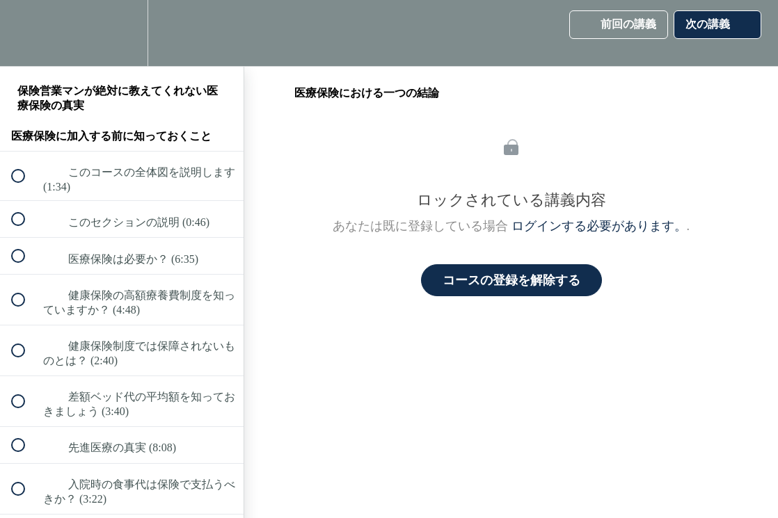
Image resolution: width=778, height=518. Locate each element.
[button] (25, 33)
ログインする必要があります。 (599, 226)
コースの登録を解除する (511, 280)
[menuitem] (122, 33)
